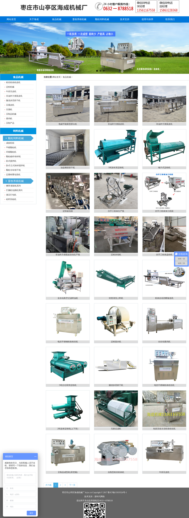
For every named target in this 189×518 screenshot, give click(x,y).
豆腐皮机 (10, 105)
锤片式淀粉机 (164, 168)
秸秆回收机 (11, 199)
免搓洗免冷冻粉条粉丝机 (164, 429)
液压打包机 (11, 195)
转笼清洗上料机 (116, 298)
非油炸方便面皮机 (116, 124)
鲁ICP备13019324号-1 (117, 492)
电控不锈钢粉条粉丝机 (68, 342)
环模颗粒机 (11, 152)
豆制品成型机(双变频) (67, 472)
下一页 (72, 485)
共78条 (49, 485)
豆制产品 (10, 123)
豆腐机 (9, 109)
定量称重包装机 (13, 174)
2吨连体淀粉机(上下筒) (67, 429)
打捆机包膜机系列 (14, 190)
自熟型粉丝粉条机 (116, 472)
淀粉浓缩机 (116, 255)
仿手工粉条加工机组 (164, 211)
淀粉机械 (10, 87)
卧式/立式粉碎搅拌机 (15, 165)
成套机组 (10, 143)
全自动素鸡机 (164, 342)
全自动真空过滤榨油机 (68, 298)
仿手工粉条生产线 (116, 211)
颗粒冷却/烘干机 (13, 170)
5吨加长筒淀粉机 (116, 168)
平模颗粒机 (11, 147)
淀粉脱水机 (116, 342)
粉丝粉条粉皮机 (13, 82)
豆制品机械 (11, 114)
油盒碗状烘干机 (68, 168)
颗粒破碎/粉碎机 (13, 156)
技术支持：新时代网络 (94, 496)
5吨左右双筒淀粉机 (67, 385)
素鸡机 (9, 118)
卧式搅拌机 (11, 161)
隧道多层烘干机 (116, 385)
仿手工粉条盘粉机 (164, 255)
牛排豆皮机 (164, 472)
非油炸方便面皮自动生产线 (68, 255)
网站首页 (56, 77)
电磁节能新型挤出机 (68, 124)
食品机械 (67, 77)
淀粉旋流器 (68, 211)
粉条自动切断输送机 (164, 298)
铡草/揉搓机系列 (13, 186)
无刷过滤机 (116, 429)
